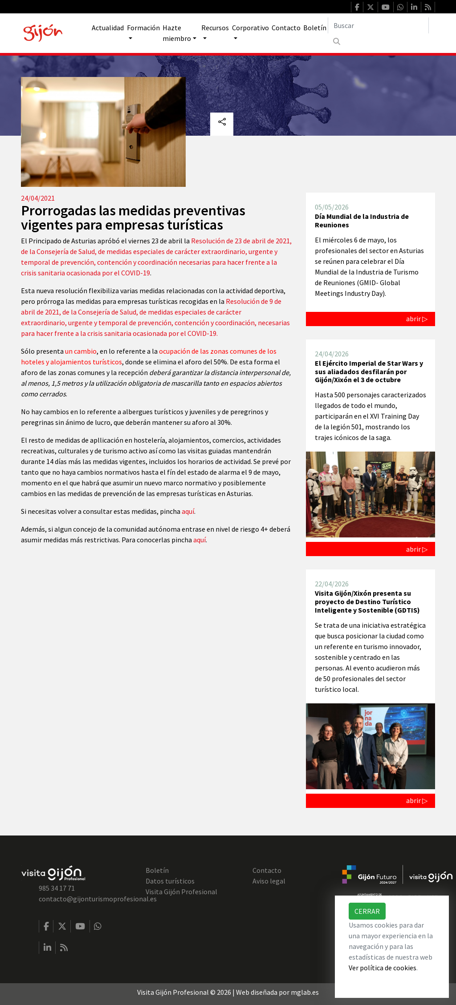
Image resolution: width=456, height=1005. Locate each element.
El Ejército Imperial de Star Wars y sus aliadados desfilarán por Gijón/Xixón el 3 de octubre (369, 371)
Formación (143, 27)
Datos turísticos (170, 880)
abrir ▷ (417, 318)
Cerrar (367, 911)
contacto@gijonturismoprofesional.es (98, 898)
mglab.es (305, 992)
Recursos (215, 27)
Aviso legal (268, 880)
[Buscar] (378, 25)
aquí (188, 511)
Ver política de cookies (382, 967)
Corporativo (250, 27)
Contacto (286, 27)
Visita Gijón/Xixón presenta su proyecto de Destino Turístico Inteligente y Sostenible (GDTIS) (367, 601)
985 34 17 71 (57, 888)
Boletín (314, 27)
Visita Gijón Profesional (181, 891)
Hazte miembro (177, 33)
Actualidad (108, 27)
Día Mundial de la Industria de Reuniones (362, 220)
